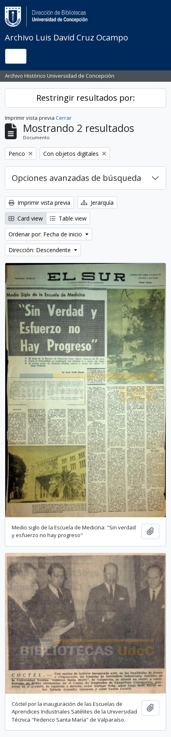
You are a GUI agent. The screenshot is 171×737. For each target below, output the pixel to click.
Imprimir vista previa (39, 202)
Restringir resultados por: (85, 97)
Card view (25, 218)
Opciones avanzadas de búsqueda (76, 177)
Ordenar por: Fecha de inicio (46, 234)
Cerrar (64, 117)
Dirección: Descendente (40, 250)
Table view (68, 218)
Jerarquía (97, 202)
